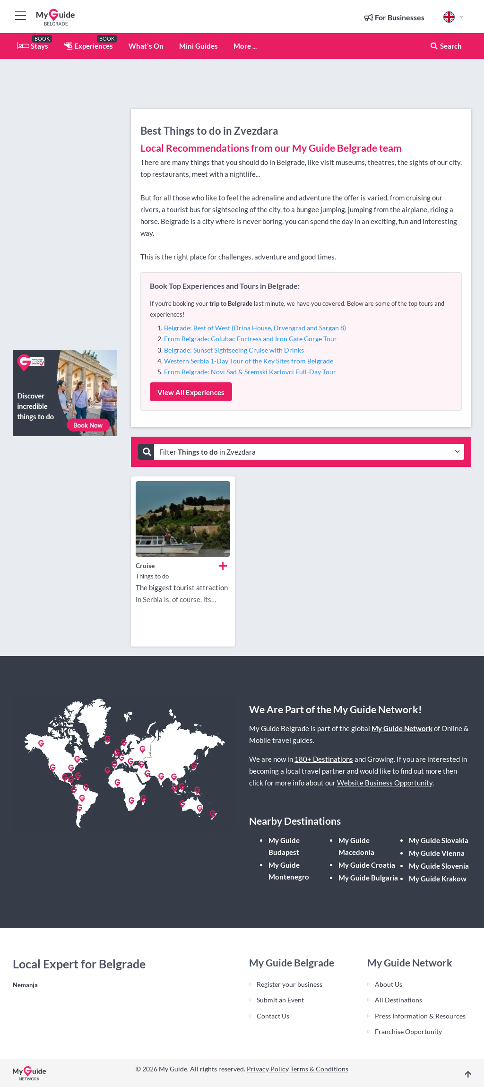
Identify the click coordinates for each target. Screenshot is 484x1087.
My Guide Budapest (284, 846)
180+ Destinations (323, 759)
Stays (32, 46)
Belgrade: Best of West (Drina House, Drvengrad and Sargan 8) (255, 328)
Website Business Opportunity (384, 782)
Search (446, 46)
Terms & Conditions (319, 1069)
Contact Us (273, 1016)
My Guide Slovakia (438, 840)
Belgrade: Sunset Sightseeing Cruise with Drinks (234, 350)
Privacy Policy (268, 1069)
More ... (245, 46)
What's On (146, 46)
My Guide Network (402, 728)
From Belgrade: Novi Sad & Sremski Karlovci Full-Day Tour (250, 372)
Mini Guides (198, 46)
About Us (388, 984)
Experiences (88, 46)
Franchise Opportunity (408, 1031)
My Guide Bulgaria (368, 877)
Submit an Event (280, 1000)
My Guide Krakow (438, 878)
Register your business (289, 984)
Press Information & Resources (420, 1016)
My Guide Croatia (366, 865)
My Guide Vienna (437, 853)
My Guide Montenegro (288, 871)
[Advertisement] (65, 201)
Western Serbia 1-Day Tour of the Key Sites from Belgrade (248, 361)
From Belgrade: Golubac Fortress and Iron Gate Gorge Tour (250, 339)
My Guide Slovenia (439, 866)
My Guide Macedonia (356, 846)
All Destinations (398, 1000)
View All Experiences (191, 392)
